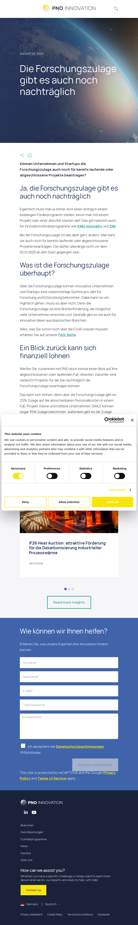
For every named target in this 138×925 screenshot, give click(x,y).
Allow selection (69, 502)
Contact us (33, 890)
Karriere (26, 853)
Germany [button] (39, 904)
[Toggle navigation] (25, 8)
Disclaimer (104, 914)
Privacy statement (32, 914)
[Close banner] (132, 420)
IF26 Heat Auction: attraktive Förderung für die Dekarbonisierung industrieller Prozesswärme (67, 547)
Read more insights (69, 602)
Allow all (112, 502)
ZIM (112, 226)
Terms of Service (52, 778)
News (24, 846)
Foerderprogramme (34, 839)
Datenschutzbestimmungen (80, 746)
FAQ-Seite (67, 334)
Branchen (27, 825)
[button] (116, 8)
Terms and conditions (80, 914)
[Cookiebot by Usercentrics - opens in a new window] (107, 420)
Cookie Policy (55, 914)
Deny (25, 502)
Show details (117, 490)
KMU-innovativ (89, 226)
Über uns (26, 860)
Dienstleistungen (32, 832)
